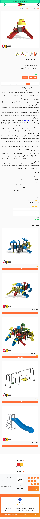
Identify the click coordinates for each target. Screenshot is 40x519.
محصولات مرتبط (13, 83)
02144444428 (9, 491)
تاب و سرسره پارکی (27, 8)
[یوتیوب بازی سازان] (32, 481)
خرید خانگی (25, 77)
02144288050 (9, 482)
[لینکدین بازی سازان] (38, 481)
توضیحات (27, 83)
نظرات (19, 83)
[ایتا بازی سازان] (35, 484)
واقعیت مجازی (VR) (21, 510)
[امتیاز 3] (35, 206)
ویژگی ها (23, 83)
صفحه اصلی (37, 8)
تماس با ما (7, 508)
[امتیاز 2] (36, 206)
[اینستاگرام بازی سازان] (38, 478)
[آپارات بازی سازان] (32, 478)
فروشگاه (33, 8)
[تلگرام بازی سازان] (29, 481)
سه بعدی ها (5, 510)
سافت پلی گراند (12, 508)
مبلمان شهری (27, 510)
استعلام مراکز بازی (33, 77)
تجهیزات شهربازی (24, 508)
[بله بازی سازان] (38, 484)
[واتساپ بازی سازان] (29, 478)
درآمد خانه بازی (18, 508)
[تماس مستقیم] (5, 4)
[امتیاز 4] (33, 206)
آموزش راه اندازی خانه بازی (13, 510)
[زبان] (2, 4)
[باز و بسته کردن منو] (38, 4)
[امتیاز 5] (32, 206)
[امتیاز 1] (38, 206)
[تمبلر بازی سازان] (35, 481)
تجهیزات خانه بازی (31, 508)
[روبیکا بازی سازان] (32, 484)
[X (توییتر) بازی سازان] (35, 478)
